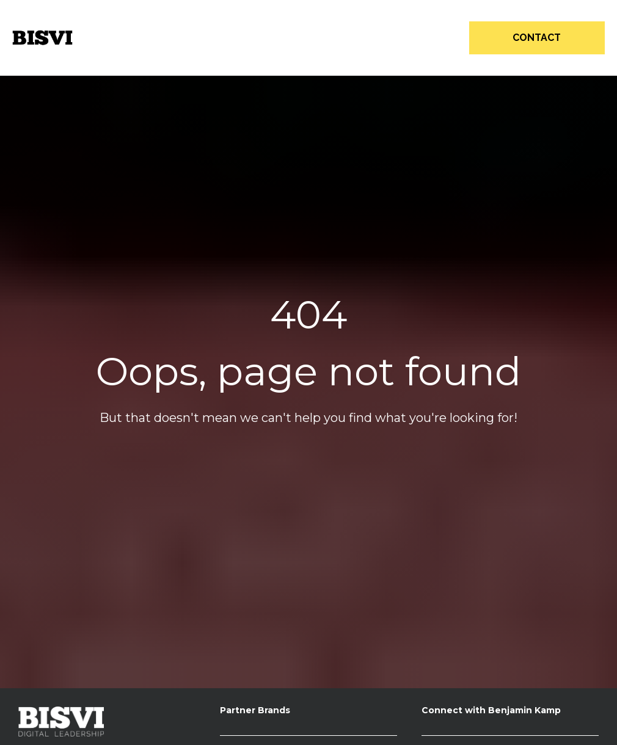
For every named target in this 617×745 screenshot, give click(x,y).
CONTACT (537, 37)
